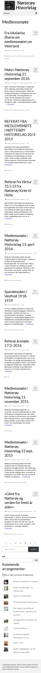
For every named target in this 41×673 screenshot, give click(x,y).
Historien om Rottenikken (22, 596)
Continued (10, 104)
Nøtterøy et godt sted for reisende (25, 581)
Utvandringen (9, 431)
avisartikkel (8, 56)
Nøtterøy (28, 56)
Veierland (6, 58)
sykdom (22, 329)
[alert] (20, 575)
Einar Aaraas (20, 534)
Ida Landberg (9, 329)
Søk (3, 556)
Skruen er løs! (18, 643)
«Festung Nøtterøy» (20, 628)
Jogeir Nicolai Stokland (17, 56)
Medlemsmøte (16, 50)
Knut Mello (8, 482)
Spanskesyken (16, 329)
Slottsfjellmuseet (17, 280)
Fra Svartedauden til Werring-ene (25, 602)
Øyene (32, 56)
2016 (10, 534)
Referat (30, 83)
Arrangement (15, 83)
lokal (24, 56)
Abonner (33, 549)
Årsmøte (8, 377)
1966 (7, 534)
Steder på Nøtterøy (22, 482)
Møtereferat (14, 482)
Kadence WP (31, 664)
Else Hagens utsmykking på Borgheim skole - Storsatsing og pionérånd (24, 611)
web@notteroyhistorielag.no (13, 667)
